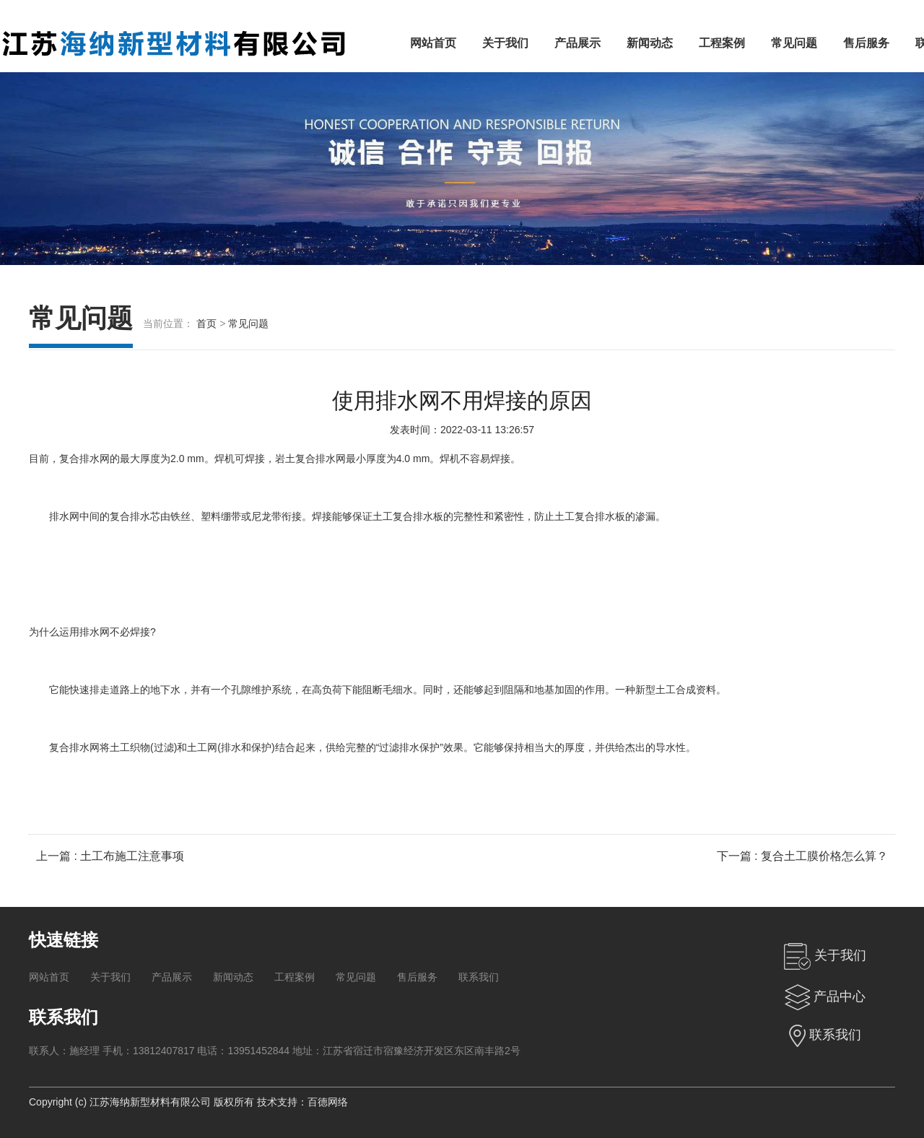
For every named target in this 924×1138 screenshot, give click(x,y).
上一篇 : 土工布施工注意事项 (110, 856)
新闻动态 (650, 43)
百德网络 (328, 1102)
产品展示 (577, 43)
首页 (206, 323)
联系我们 (478, 977)
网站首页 (433, 43)
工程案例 (722, 43)
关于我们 (505, 43)
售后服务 (866, 43)
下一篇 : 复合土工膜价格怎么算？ (802, 856)
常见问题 (794, 43)
